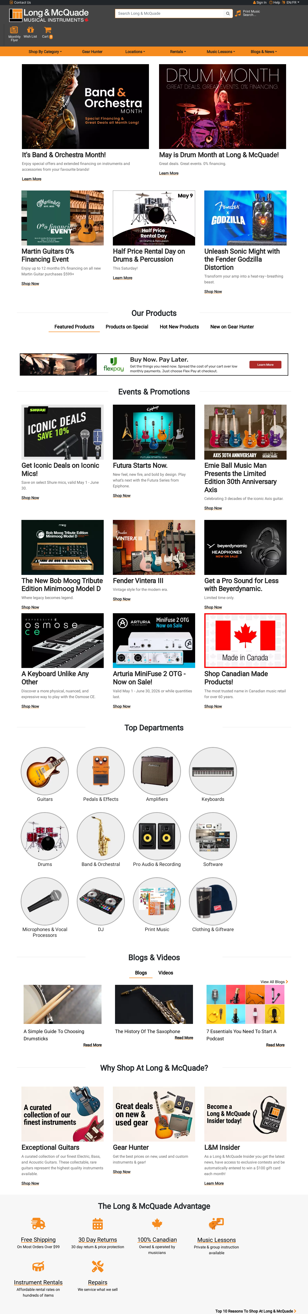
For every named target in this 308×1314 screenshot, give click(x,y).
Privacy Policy (172, 1264)
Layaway (136, 1241)
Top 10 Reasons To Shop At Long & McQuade (255, 1171)
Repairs (136, 1218)
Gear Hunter (92, 34)
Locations (207, 1207)
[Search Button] (217, 16)
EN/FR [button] (289, 2)
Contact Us (20, 2)
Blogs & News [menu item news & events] (262, 34)
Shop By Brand (207, 1235)
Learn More (32, 162)
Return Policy (172, 1270)
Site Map (207, 1230)
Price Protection (172, 1247)
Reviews (207, 1241)
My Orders (100, 1230)
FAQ (207, 1201)
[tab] (74, 308)
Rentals (136, 1207)
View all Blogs (274, 877)
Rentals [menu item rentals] (176, 34)
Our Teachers (172, 1276)
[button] (296, 17)
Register (101, 1207)
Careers (207, 1224)
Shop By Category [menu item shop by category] (44, 34)
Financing (136, 1235)
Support (136, 1230)
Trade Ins (136, 1224)
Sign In (101, 1201)
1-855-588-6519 (27, 1201)
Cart (100, 1212)
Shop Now (30, 265)
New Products (136, 1201)
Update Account (100, 1218)
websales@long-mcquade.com (40, 1207)
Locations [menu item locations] (133, 34)
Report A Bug (207, 1247)
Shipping (136, 1247)
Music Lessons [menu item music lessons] (219, 34)
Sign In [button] (259, 2)
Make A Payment (100, 1224)
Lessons (136, 1212)
